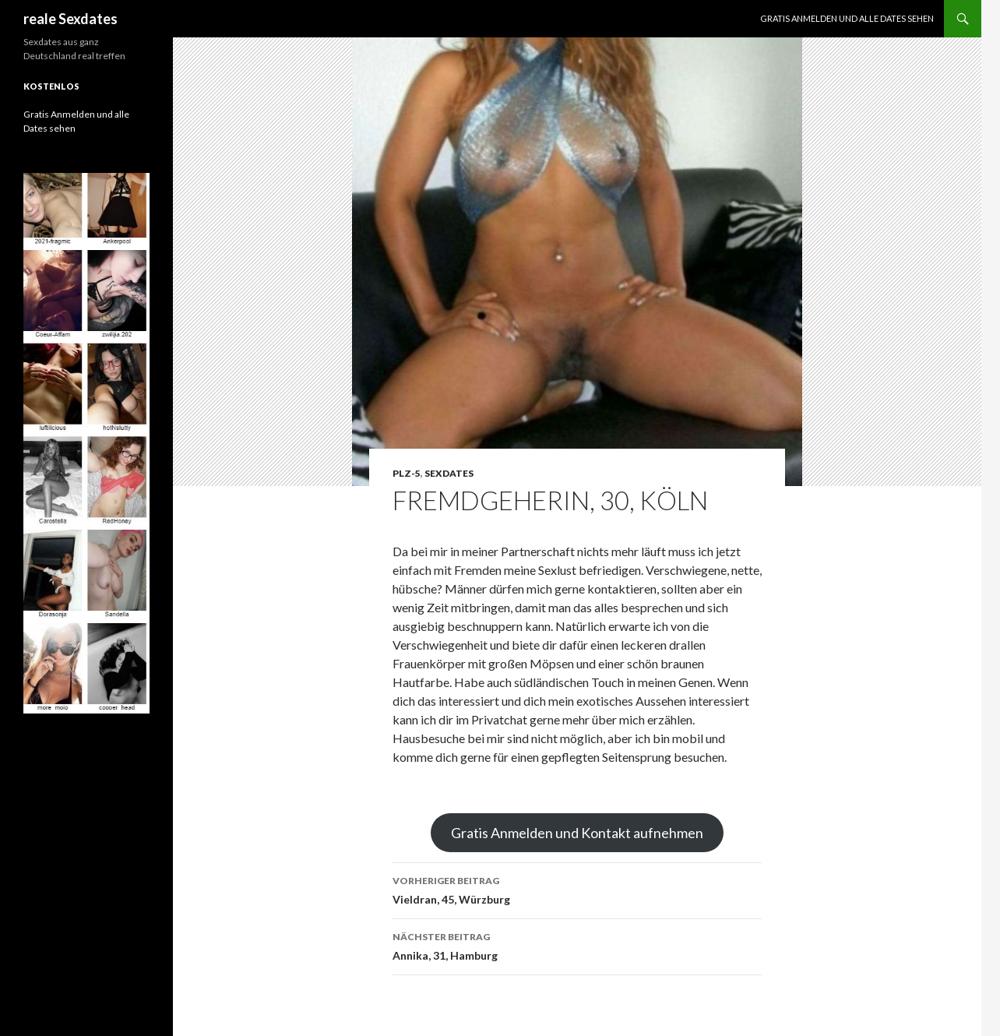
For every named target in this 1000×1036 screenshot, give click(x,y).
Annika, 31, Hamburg (577, 945)
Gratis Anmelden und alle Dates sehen (847, 18)
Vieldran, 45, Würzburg (577, 889)
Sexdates (449, 473)
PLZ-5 (407, 473)
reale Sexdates (70, 18)
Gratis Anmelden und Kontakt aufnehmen (577, 832)
